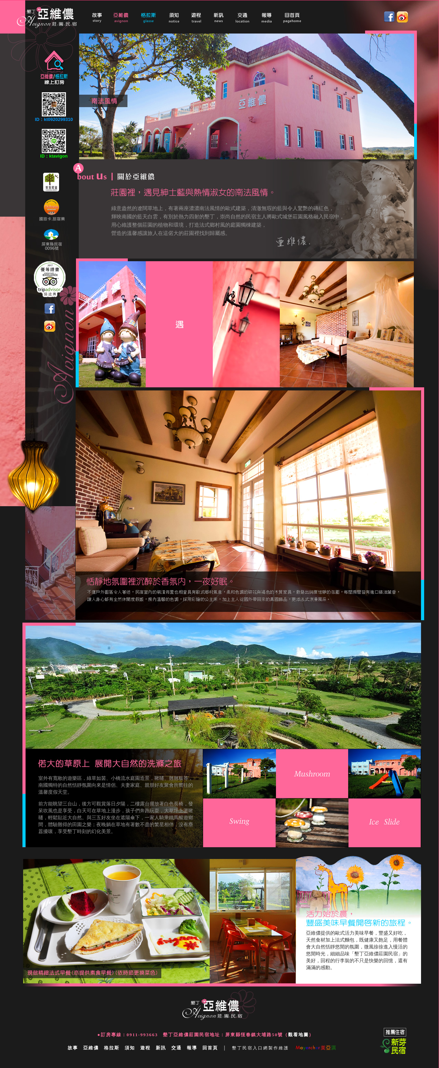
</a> (226, 17)
